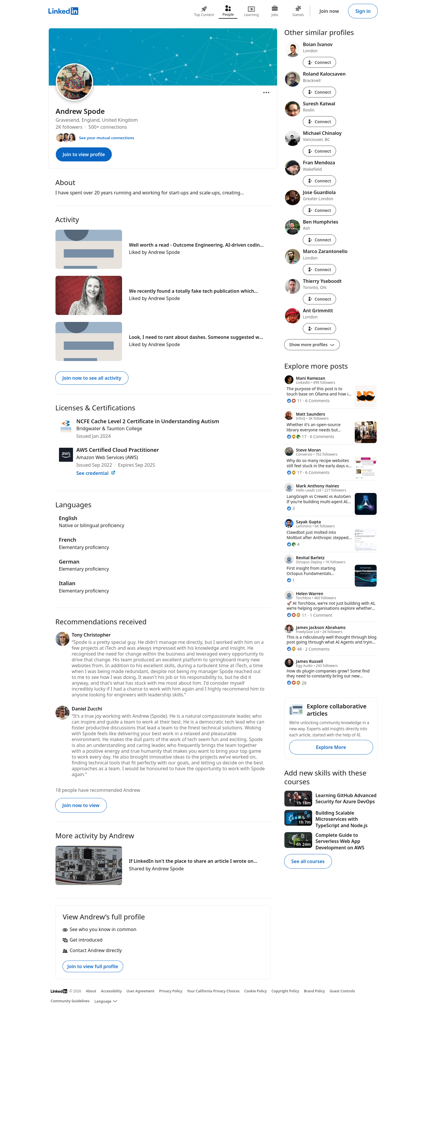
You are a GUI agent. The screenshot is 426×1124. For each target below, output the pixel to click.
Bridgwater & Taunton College (109, 428)
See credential (96, 473)
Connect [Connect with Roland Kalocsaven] (319, 92)
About (91, 991)
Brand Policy (314, 991)
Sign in (363, 11)
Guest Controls (342, 991)
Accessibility (111, 991)
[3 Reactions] (291, 508)
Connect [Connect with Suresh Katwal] (319, 121)
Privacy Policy (170, 991)
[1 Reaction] (291, 580)
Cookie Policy (255, 991)
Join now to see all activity (91, 378)
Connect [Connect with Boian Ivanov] (319, 62)
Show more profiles (312, 344)
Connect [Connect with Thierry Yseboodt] (319, 299)
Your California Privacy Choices (213, 991)
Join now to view (81, 805)
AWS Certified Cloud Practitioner (117, 449)
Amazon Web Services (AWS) (107, 457)
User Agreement (140, 991)
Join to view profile (84, 154)
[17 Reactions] (297, 436)
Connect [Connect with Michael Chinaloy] (319, 151)
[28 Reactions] (297, 683)
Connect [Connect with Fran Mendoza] (319, 181)
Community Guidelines (70, 1000)
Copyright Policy (285, 991)
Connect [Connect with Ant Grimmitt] (319, 328)
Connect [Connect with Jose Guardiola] (319, 210)
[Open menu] (266, 92)
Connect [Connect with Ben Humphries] (319, 240)
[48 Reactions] (294, 649)
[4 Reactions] (293, 544)
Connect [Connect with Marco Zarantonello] (319, 269)
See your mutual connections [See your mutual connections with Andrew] (106, 137)
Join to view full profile (92, 966)
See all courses (308, 861)
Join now (329, 11)
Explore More (331, 747)
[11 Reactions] (294, 401)
